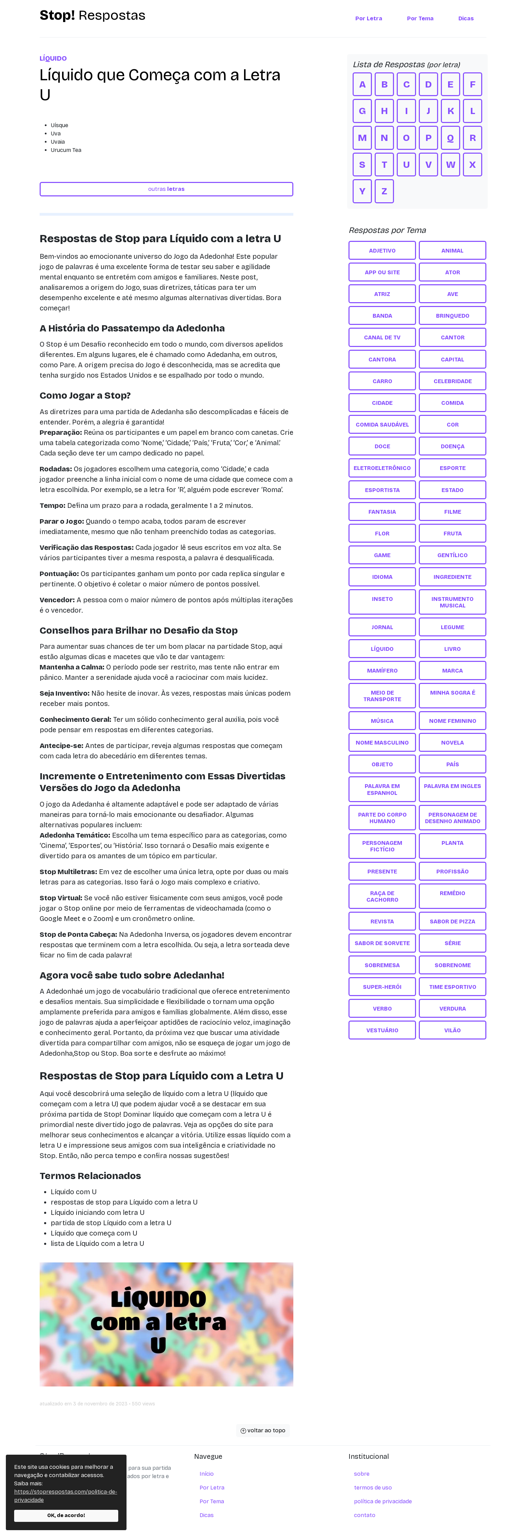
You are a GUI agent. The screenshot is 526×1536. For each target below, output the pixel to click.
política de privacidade (383, 1501)
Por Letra (368, 18)
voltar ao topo (263, 1430)
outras (166, 189)
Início (207, 1474)
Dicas (466, 18)
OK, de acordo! (66, 1515)
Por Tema (420, 18)
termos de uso (373, 1487)
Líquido (53, 58)
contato (364, 1515)
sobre (362, 1474)
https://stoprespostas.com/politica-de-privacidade (65, 1495)
